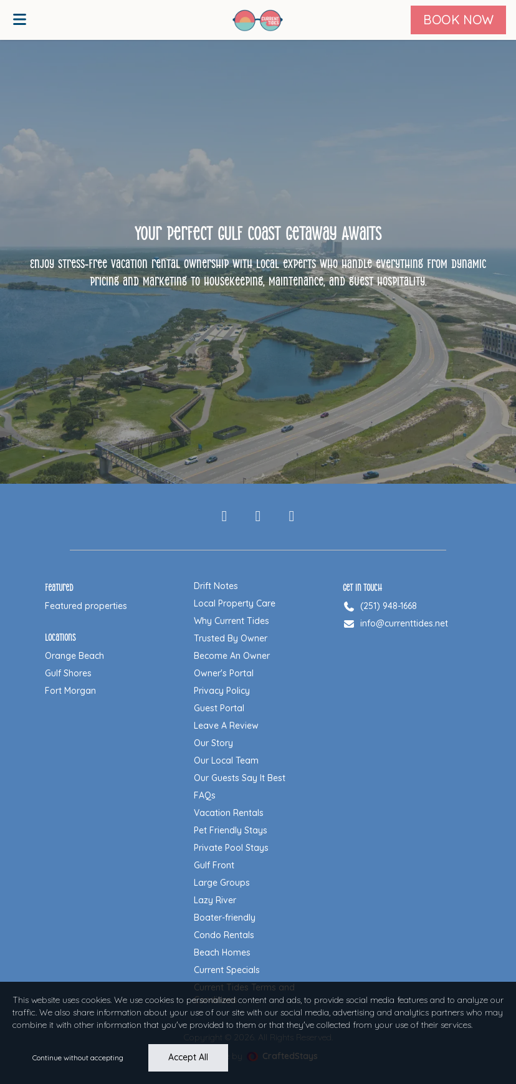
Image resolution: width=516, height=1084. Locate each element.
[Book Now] (458, 20)
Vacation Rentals (229, 812)
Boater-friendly (225, 917)
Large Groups (222, 882)
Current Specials (227, 970)
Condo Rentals (224, 935)
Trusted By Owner (230, 638)
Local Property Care (234, 603)
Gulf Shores (68, 673)
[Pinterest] (291, 517)
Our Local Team (226, 760)
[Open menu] (19, 20)
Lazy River (215, 900)
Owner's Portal (224, 673)
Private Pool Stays (231, 847)
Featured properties (86, 606)
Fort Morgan (70, 690)
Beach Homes (222, 952)
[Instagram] (258, 517)
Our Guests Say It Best (239, 778)
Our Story (213, 743)
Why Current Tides (231, 620)
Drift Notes (216, 586)
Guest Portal (219, 708)
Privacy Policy (222, 690)
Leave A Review (226, 725)
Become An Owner (232, 655)
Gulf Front (214, 865)
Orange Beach (74, 655)
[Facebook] (224, 517)
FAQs (205, 795)
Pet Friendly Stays (230, 830)
